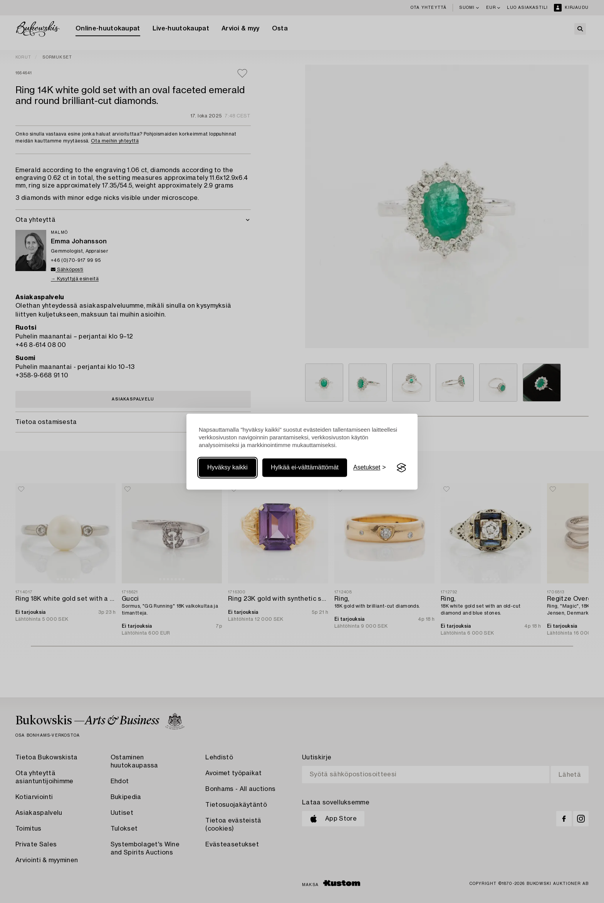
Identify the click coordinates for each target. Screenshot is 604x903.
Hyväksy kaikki (227, 467)
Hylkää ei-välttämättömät (305, 467)
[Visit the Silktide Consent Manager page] (401, 468)
